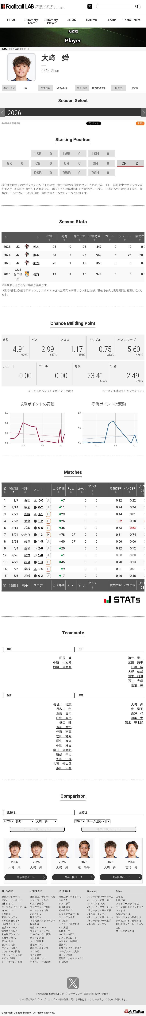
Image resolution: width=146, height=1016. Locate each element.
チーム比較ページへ (37, 829)
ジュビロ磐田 (37, 941)
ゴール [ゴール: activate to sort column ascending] (109, 237)
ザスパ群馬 (64, 903)
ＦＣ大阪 (63, 927)
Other (119, 891)
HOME (11, 20)
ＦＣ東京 (6, 914)
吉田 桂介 (63, 736)
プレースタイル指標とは (128, 917)
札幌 (27, 514)
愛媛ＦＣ (63, 944)
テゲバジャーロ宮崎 (40, 961)
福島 (27, 562)
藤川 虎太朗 (62, 750)
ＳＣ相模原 (64, 907)
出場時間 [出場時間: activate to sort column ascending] (94, 237)
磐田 (27, 500)
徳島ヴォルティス (39, 948)
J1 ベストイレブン (96, 903)
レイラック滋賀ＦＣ (69, 924)
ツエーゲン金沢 (67, 917)
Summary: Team (32, 21)
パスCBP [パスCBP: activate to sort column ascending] (130, 490)
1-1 (40, 514)
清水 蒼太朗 (134, 722)
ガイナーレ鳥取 (67, 934)
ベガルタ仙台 (37, 903)
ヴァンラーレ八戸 (39, 900)
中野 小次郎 (62, 662)
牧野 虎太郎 (62, 667)
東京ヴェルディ (9, 917)
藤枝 (27, 548)
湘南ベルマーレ (38, 927)
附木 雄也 (135, 676)
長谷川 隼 (63, 709)
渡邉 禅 (137, 685)
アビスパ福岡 (8, 958)
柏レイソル (7, 910)
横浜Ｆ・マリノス (11, 927)
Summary (92, 891)
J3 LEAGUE (65, 891)
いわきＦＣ (35, 914)
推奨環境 (53, 993)
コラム (119, 896)
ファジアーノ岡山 (11, 951)
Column (91, 20)
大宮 (27, 521)
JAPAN (71, 20)
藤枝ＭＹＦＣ (37, 944)
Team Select (131, 20)
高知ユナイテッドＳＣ (70, 948)
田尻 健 (65, 658)
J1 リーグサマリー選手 (99, 900)
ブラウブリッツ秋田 (40, 907)
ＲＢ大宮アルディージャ (42, 920)
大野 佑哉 (135, 671)
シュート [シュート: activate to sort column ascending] (125, 237)
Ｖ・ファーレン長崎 (12, 961)
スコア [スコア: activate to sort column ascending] (38, 490)
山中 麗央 (63, 718)
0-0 (40, 500)
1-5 (40, 541)
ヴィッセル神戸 (9, 948)
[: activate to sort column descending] (6, 237)
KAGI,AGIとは (123, 914)
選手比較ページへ (109, 829)
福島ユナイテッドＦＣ (70, 896)
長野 (36, 274)
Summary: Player (51, 21)
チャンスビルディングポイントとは (49, 390)
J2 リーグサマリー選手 (99, 910)
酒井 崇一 (135, 658)
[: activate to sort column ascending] (14, 237)
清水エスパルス (9, 931)
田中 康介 (63, 741)
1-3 (40, 535)
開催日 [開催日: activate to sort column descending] (13, 490)
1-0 (40, 555)
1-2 (40, 521)
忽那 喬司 (63, 727)
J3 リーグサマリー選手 (99, 920)
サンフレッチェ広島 (12, 955)
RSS (140, 123)
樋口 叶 (65, 722)
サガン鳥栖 (35, 955)
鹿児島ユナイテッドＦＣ (71, 958)
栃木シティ (35, 917)
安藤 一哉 (63, 759)
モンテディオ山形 (39, 910)
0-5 (40, 528)
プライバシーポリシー (70, 993)
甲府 (27, 507)
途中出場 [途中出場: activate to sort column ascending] (79, 237)
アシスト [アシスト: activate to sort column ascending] (92, 489)
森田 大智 (63, 768)
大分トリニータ (38, 958)
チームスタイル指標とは (128, 920)
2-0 (40, 548)
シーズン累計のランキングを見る (122, 390)
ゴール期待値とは (125, 931)
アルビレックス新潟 (40, 934)
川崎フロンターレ (11, 924)
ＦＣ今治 (34, 951)
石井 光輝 (135, 681)
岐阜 (27, 541)
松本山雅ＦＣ (65, 910)
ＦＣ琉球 (63, 961)
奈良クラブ (64, 931)
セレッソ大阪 (8, 944)
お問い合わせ (101, 993)
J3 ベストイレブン (96, 924)
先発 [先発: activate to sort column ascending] (64, 237)
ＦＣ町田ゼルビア (11, 920)
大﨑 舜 (137, 704)
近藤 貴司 (63, 713)
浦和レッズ (7, 903)
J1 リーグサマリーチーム (100, 896)
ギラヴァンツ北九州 (69, 951)
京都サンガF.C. (9, 938)
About (112, 20)
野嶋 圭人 (63, 754)
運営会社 (88, 993)
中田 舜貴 (63, 745)
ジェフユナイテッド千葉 (14, 907)
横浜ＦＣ (34, 924)
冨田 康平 (135, 662)
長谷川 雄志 (62, 704)
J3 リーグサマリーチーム (100, 917)
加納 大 (137, 718)
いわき (25, 535)
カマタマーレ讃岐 (68, 941)
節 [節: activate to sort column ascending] (4, 490)
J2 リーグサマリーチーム (100, 907)
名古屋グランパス (11, 934)
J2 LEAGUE (36, 891)
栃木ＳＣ (63, 900)
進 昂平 (137, 709)
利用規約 (42, 993)
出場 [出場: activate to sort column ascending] (49, 237)
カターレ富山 (37, 938)
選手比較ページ (25, 877)
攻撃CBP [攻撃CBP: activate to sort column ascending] (116, 490)
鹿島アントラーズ (11, 896)
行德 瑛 (137, 667)
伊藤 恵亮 (63, 732)
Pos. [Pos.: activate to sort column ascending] (71, 490)
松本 (27, 528)
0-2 (40, 507)
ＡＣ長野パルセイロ (69, 914)
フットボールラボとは (127, 903)
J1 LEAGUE (7, 891)
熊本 (36, 247)
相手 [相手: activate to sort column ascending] (25, 490)
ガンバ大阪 (7, 941)
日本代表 (120, 900)
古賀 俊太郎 (62, 764)
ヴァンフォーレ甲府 (40, 931)
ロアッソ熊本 (65, 955)
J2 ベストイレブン (96, 914)
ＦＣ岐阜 (63, 920)
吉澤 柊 (137, 713)
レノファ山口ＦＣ (68, 938)
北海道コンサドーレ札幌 (42, 896)
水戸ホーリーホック (12, 900)
